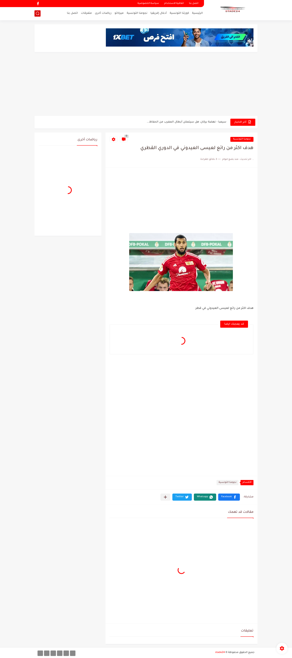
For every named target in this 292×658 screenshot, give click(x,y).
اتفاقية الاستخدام (174, 3)
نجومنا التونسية (137, 13)
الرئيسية (197, 13)
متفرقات (86, 13)
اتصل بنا (193, 3)
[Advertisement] (146, 84)
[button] (229, 497)
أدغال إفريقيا (158, 13)
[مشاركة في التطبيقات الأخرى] (165, 497)
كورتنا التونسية (179, 13)
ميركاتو (119, 13)
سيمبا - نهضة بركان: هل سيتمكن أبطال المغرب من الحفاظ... (186, 122)
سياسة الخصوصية (148, 3)
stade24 (220, 652)
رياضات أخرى (103, 13)
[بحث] (37, 13)
